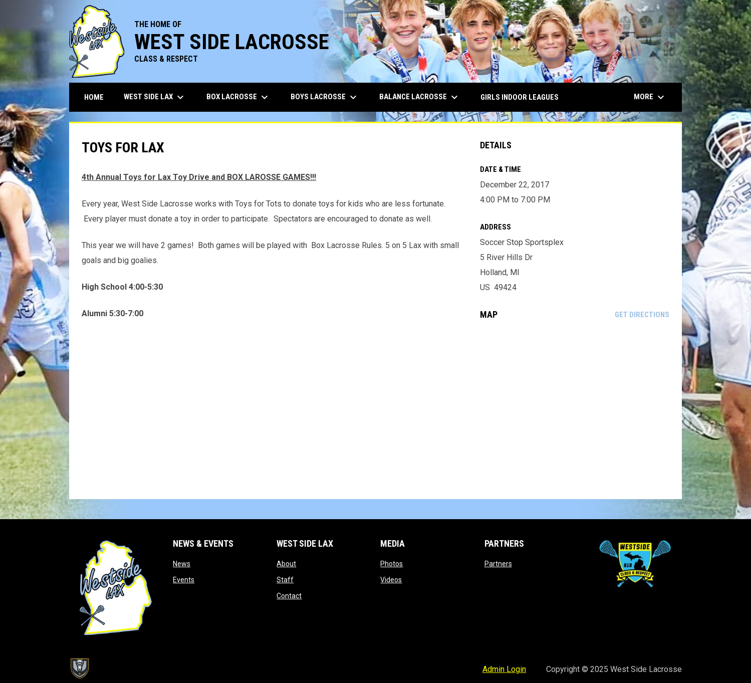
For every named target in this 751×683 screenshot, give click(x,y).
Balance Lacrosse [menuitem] (419, 97)
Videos (391, 580)
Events (183, 580)
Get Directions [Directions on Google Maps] (642, 314)
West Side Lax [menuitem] (155, 97)
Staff (285, 580)
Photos (391, 564)
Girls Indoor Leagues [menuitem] (519, 97)
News (181, 564)
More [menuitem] (650, 97)
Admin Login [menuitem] (504, 669)
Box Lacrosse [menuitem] (238, 97)
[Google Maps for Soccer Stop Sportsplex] (575, 409)
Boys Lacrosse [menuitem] (325, 97)
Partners (498, 564)
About (286, 564)
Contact (289, 596)
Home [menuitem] (94, 97)
